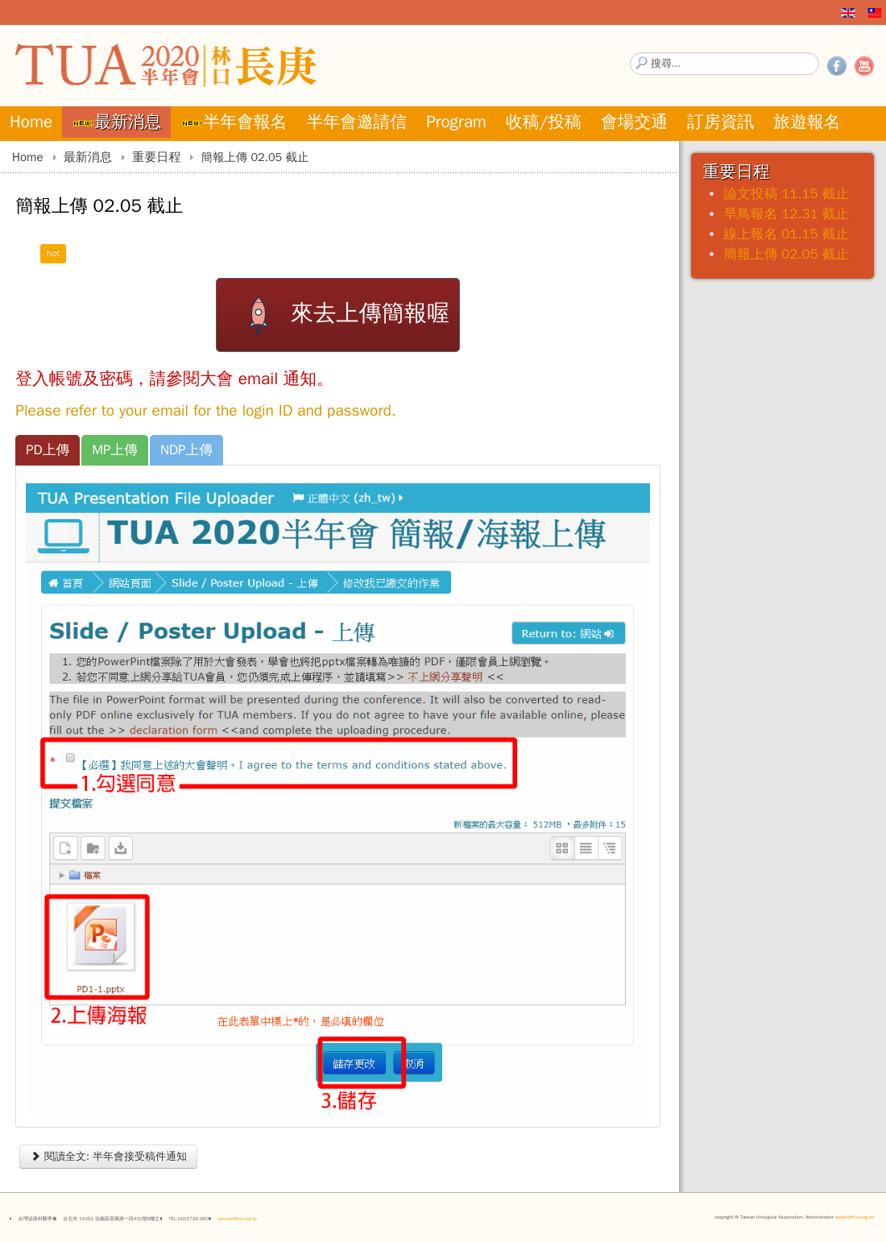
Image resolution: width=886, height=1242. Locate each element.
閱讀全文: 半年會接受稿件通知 (108, 1156)
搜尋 (630, 52)
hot (53, 253)
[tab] (47, 450)
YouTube (864, 66)
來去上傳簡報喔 (337, 315)
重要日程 (156, 156)
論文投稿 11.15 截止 (786, 193)
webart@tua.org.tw (854, 1217)
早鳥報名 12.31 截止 (786, 213)
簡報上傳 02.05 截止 (786, 254)
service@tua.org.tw (237, 1218)
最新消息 (88, 156)
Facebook (837, 66)
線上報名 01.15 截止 (786, 234)
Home (27, 156)
